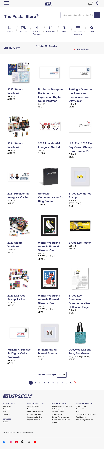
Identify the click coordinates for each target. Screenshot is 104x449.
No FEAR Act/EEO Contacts (85, 414)
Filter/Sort (82, 49)
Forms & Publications (34, 414)
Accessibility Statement (84, 420)
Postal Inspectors (58, 409)
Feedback (6, 414)
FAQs (4, 411)
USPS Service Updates (35, 411)
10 (71, 382)
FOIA (77, 411)
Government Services (34, 417)
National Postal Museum (60, 417)
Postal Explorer (57, 414)
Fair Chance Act (81, 417)
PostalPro (55, 422)
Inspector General (58, 411)
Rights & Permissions (34, 420)
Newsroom (31, 409)
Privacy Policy (81, 406)
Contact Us (7, 406)
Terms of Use (80, 409)
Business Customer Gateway (62, 406)
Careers (5, 422)
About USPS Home (33, 406)
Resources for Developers (61, 420)
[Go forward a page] (75, 382)
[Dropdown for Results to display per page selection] (62, 375)
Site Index (6, 409)
